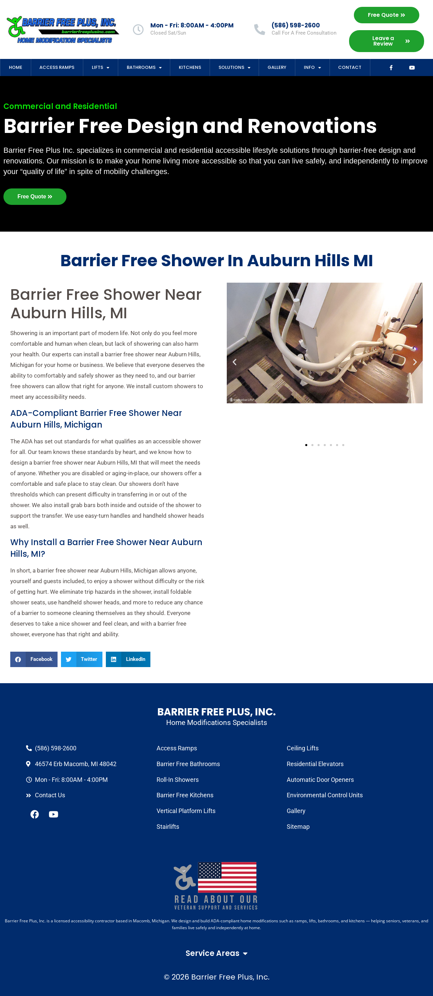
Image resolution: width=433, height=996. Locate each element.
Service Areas (217, 953)
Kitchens (190, 67)
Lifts (100, 67)
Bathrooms (144, 67)
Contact (349, 67)
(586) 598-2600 (296, 25)
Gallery (277, 67)
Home (15, 67)
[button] (34, 659)
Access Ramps (56, 67)
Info (312, 67)
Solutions (234, 67)
